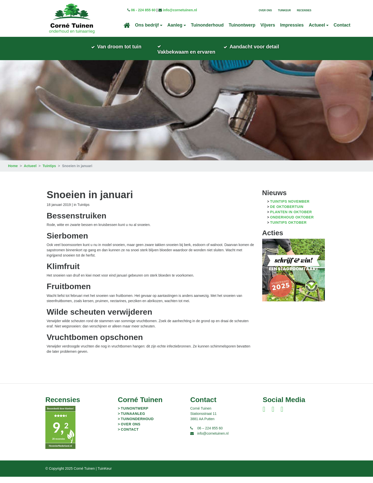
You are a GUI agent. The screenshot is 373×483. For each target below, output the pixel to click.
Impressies (292, 25)
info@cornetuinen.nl (180, 10)
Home (13, 172)
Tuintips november (290, 208)
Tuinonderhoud (207, 25)
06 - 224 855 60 (143, 10)
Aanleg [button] (174, 25)
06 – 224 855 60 (210, 434)
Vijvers (267, 25)
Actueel (30, 172)
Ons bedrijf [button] (147, 25)
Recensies (304, 10)
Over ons (265, 10)
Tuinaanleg (133, 420)
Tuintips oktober (288, 229)
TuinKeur (284, 10)
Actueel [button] (317, 25)
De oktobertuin (287, 213)
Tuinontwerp (242, 25)
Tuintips (49, 172)
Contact (342, 25)
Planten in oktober (291, 218)
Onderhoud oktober (292, 223)
